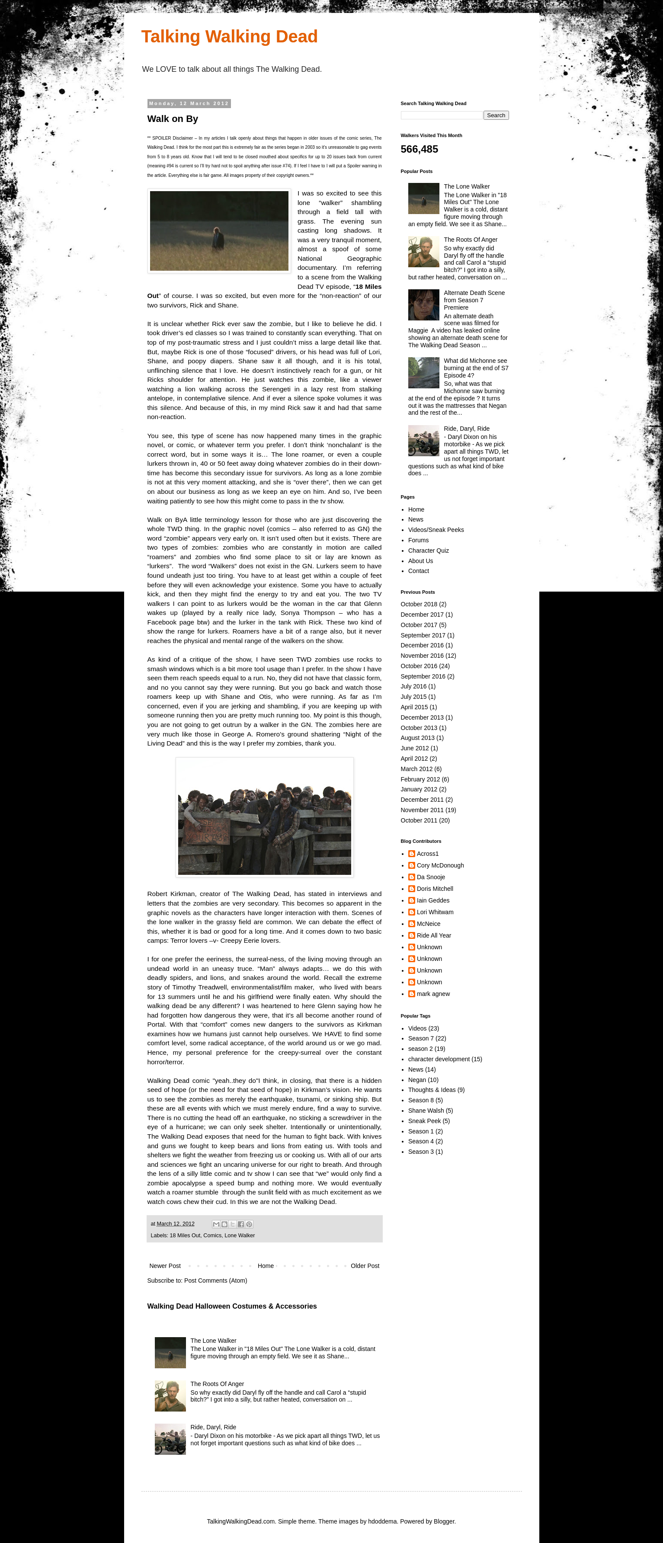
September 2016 (423, 676)
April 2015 (414, 707)
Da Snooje (431, 877)
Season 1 (421, 1131)
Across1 (428, 853)
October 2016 (419, 666)
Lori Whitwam (435, 912)
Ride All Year (434, 935)
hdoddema (382, 1521)
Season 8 (421, 1100)
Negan (417, 1079)
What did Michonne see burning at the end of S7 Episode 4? (476, 368)
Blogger (444, 1521)
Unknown (429, 947)
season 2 (420, 1048)
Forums (418, 540)
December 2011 (422, 799)
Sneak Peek (424, 1120)
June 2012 (415, 748)
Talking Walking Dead (229, 36)
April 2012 (414, 758)
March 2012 (417, 768)
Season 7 (421, 1038)
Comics (212, 1235)
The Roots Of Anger (217, 1383)
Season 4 (421, 1141)
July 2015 (414, 696)
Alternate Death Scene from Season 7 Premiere (474, 300)
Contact (418, 570)
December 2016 (422, 645)
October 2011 (419, 820)
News (415, 519)
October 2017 (419, 624)
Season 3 (421, 1151)
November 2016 (422, 655)
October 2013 (419, 727)
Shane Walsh (426, 1110)
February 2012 (420, 779)
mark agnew (433, 993)
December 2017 (422, 614)
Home (266, 1265)
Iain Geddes (433, 900)
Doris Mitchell (435, 888)
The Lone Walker (214, 1340)
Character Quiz (428, 550)
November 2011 (422, 810)
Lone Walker (239, 1235)
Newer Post (165, 1265)
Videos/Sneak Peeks (436, 529)
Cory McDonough (440, 865)
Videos (417, 1028)
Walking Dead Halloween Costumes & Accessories (232, 1306)
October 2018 (419, 604)
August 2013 (418, 737)
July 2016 (414, 686)
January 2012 (419, 789)
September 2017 (423, 635)
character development (439, 1059)
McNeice (428, 923)
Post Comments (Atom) (215, 1280)
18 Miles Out (185, 1235)
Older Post (365, 1265)
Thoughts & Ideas (432, 1089)
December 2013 (422, 717)
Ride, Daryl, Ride (214, 1427)
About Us (420, 560)
